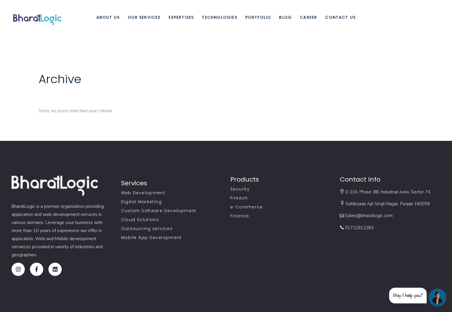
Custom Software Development (159, 211)
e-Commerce (246, 207)
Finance (239, 216)
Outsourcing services (147, 228)
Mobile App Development (151, 237)
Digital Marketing (141, 202)
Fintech (239, 198)
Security (240, 189)
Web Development (143, 193)
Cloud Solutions (140, 220)
